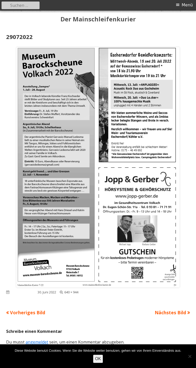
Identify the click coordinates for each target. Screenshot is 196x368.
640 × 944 (71, 292)
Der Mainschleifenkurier (98, 19)
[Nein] (189, 356)
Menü (187, 5)
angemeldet (37, 342)
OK (98, 359)
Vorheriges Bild (27, 312)
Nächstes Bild (170, 312)
